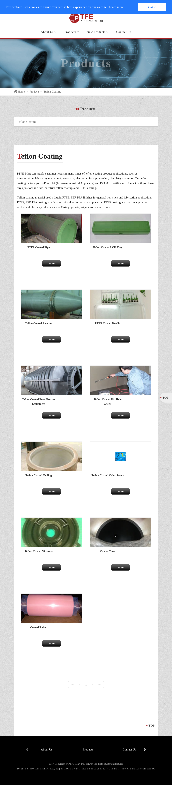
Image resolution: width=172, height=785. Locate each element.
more (51, 263)
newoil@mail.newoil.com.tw (138, 768)
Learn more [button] (116, 7)
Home (19, 91)
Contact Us (129, 749)
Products (34, 91)
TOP (151, 725)
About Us (46, 749)
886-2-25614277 (99, 768)
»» (99, 684)
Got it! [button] (152, 7)
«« (72, 684)
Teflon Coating (52, 91)
